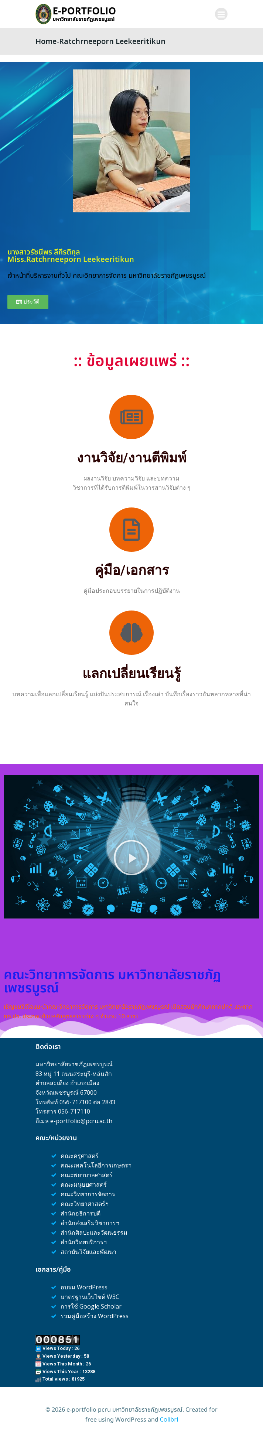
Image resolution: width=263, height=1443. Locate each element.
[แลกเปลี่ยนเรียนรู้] (131, 633)
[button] (131, 857)
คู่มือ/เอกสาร (132, 570)
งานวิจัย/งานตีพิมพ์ (132, 458)
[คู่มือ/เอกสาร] (131, 529)
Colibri (169, 1419)
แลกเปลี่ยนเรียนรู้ (131, 673)
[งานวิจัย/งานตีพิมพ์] (131, 417)
